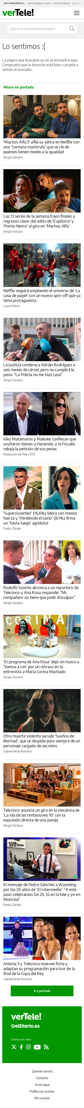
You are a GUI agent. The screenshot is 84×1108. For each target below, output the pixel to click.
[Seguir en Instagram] (28, 1047)
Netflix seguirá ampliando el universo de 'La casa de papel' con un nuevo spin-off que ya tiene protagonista (41, 295)
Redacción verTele (15, 454)
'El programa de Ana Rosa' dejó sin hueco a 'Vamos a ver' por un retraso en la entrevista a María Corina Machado (41, 666)
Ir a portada (42, 991)
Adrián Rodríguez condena (39, 3)
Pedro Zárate (12, 528)
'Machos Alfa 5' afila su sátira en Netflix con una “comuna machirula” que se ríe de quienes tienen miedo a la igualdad (41, 146)
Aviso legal (42, 1085)
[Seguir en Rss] (46, 1047)
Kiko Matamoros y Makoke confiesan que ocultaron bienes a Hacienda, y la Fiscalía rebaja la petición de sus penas (39, 443)
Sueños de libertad (62, 3)
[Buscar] (72, 28)
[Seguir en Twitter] (14, 1047)
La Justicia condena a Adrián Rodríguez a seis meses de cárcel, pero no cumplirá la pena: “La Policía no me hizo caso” (39, 369)
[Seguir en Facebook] (21, 1047)
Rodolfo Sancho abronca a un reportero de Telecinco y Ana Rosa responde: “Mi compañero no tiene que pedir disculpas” (41, 592)
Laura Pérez (11, 306)
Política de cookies (42, 1091)
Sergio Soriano (13, 157)
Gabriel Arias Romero (17, 751)
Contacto (42, 1078)
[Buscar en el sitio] (37, 28)
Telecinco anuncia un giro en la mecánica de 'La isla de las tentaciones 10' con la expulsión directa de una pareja (41, 814)
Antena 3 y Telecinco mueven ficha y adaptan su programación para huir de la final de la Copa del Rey (39, 968)
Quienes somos (42, 1071)
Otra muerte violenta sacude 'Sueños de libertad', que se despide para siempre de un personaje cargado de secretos (41, 740)
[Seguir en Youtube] (37, 1047)
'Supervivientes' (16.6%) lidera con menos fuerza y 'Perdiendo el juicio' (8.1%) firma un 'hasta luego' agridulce (40, 517)
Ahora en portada (18, 87)
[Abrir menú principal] (77, 13)
